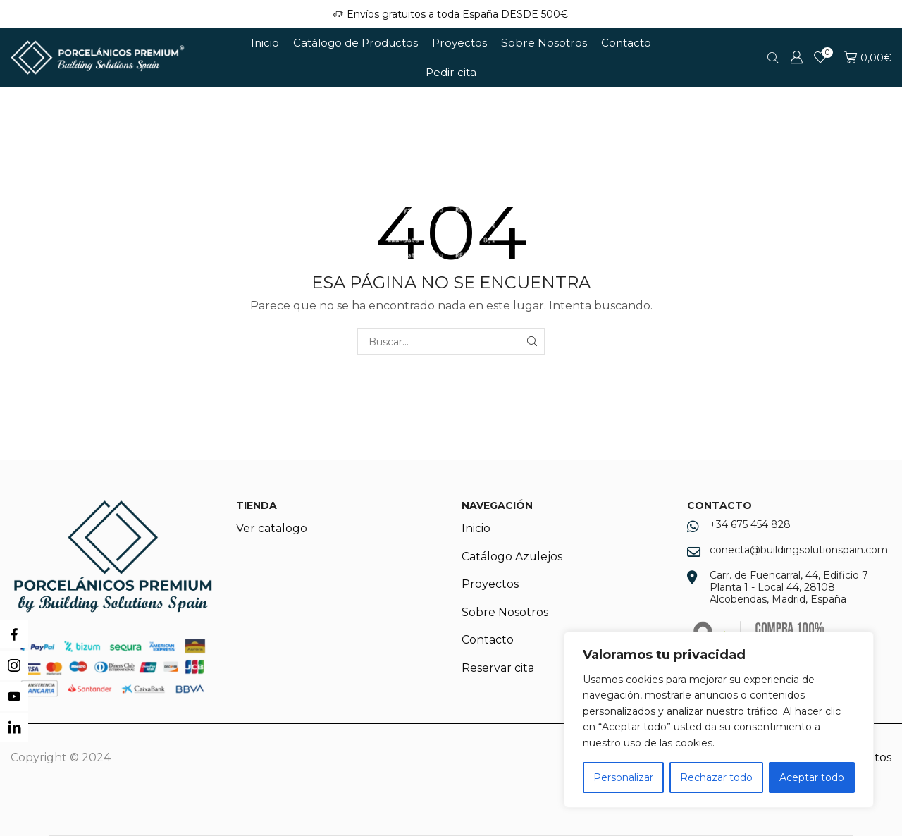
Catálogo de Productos (355, 42)
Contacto (626, 42)
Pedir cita (451, 72)
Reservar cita (498, 668)
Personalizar (623, 777)
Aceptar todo (811, 777)
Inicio (265, 42)
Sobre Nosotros (544, 42)
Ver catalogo (271, 528)
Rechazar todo (716, 777)
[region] (719, 720)
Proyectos (459, 42)
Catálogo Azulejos (512, 556)
